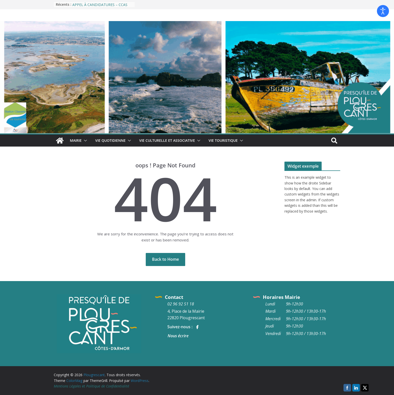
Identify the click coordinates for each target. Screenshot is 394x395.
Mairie (76, 140)
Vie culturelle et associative (167, 140)
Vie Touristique (223, 140)
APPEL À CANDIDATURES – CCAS (99, 4)
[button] (84, 140)
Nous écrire (178, 336)
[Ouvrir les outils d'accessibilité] (383, 11)
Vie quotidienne (110, 140)
